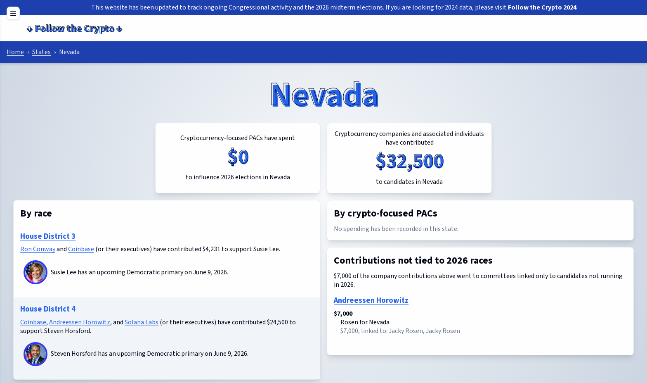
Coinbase (81, 249)
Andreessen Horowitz (79, 322)
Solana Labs (141, 322)
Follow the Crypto (74, 28)
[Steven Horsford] (35, 354)
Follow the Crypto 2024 (542, 7)
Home (15, 52)
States (41, 52)
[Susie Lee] (35, 272)
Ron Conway (37, 249)
